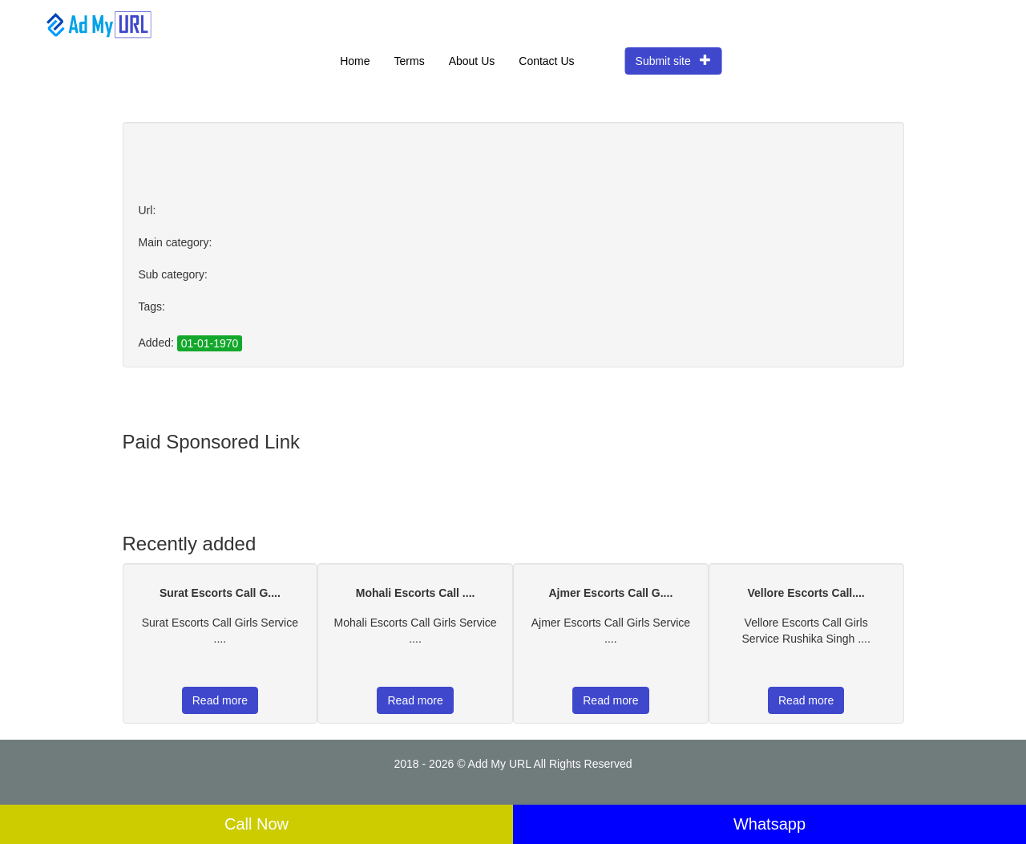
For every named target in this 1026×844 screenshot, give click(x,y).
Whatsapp (769, 824)
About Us (472, 61)
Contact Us (546, 61)
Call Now (256, 824)
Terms (409, 61)
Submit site (674, 60)
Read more (220, 700)
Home (355, 61)
